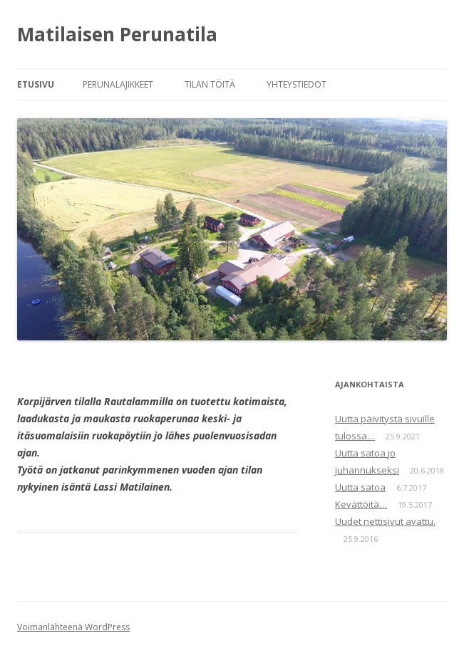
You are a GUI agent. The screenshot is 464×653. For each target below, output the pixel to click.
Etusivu (35, 84)
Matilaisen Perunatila (117, 34)
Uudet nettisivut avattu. (385, 521)
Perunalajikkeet (118, 84)
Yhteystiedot (296, 84)
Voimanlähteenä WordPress (73, 627)
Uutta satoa (360, 487)
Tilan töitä (210, 84)
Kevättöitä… (361, 504)
